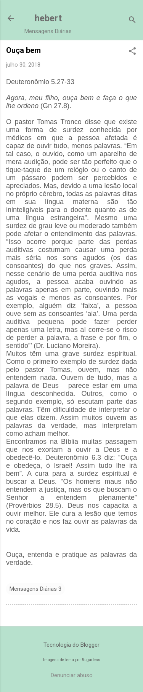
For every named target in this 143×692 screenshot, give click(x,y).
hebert (48, 18)
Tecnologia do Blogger (71, 644)
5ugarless (91, 659)
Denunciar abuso (72, 675)
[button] (132, 51)
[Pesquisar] (132, 20)
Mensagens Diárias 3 (35, 588)
